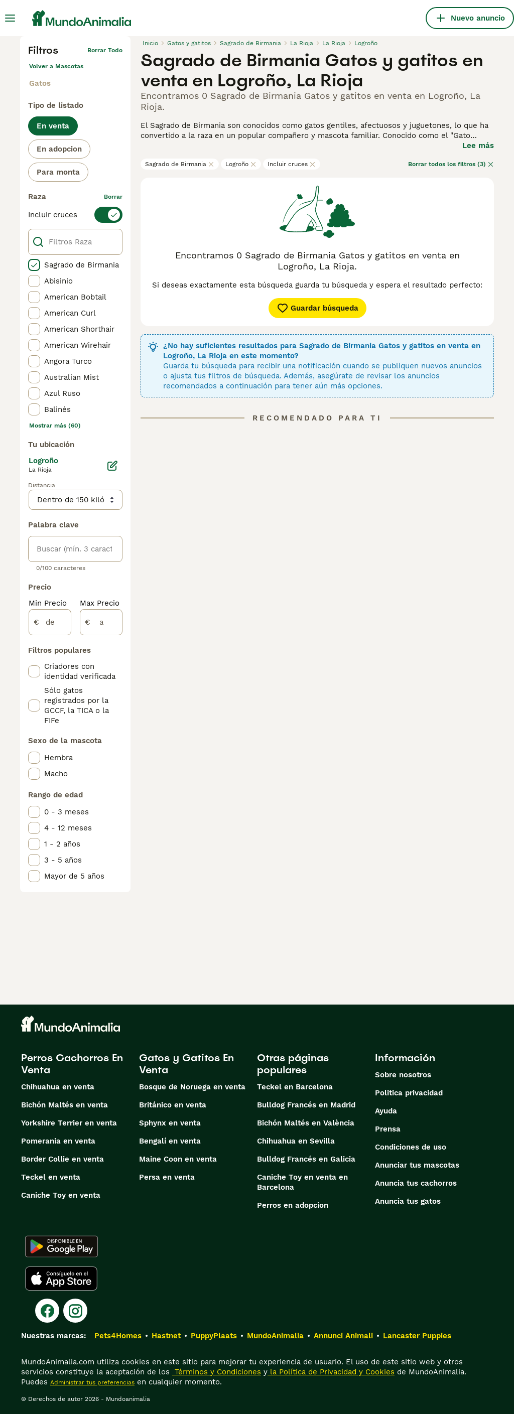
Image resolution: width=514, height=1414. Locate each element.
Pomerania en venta (58, 1141)
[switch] (75, 215)
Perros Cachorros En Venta (72, 1064)
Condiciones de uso (410, 1147)
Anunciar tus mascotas (417, 1165)
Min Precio (48, 603)
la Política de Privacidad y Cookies (331, 1371)
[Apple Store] (61, 1278)
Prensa (388, 1129)
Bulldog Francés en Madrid (306, 1104)
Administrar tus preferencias (92, 1382)
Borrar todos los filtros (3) (451, 164)
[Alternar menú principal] (10, 18)
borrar (113, 196)
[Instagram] (75, 1311)
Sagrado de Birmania (179, 164)
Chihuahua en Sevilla (296, 1141)
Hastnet (166, 1335)
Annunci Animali (343, 1335)
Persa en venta (167, 1177)
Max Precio (99, 603)
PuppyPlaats (214, 1335)
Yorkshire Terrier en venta (69, 1122)
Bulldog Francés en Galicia (306, 1159)
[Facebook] (47, 1311)
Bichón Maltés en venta (64, 1104)
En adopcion (59, 149)
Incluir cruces (292, 164)
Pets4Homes (118, 1335)
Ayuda (386, 1110)
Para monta (58, 172)
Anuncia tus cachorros (416, 1183)
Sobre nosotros (403, 1074)
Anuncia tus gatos (408, 1201)
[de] (50, 622)
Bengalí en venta (170, 1141)
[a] (101, 622)
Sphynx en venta (170, 1122)
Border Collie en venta (62, 1159)
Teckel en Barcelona (295, 1086)
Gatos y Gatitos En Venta (186, 1064)
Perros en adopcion (292, 1205)
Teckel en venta (50, 1177)
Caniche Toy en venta (60, 1195)
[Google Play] (61, 1246)
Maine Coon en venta (178, 1159)
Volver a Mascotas (56, 66)
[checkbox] (34, 265)
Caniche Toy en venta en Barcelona (302, 1182)
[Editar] (112, 466)
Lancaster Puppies (417, 1335)
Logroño (240, 164)
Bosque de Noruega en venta (192, 1086)
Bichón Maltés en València (305, 1122)
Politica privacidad (409, 1092)
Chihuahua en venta (57, 1086)
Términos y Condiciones (216, 1371)
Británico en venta (172, 1104)
